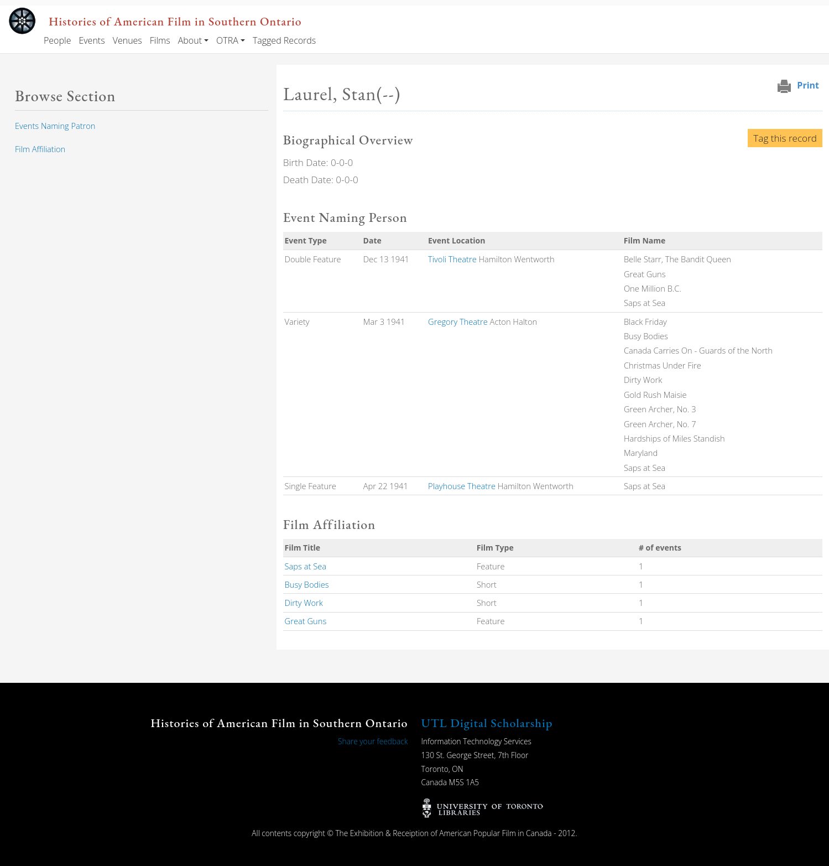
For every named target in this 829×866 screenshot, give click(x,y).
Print (808, 85)
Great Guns (306, 620)
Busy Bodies (307, 584)
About (190, 40)
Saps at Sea (305, 566)
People (57, 40)
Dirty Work (304, 602)
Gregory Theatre (458, 321)
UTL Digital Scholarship (487, 723)
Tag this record (785, 138)
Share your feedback (373, 741)
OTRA (227, 40)
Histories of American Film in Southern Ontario (175, 21)
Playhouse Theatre (462, 485)
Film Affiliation (40, 148)
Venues (127, 40)
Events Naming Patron (55, 125)
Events (92, 40)
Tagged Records (284, 40)
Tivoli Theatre (452, 259)
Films (160, 40)
